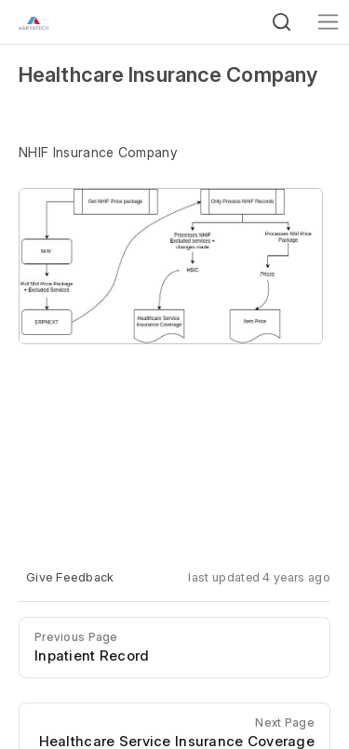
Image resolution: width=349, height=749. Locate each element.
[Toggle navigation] (328, 22)
